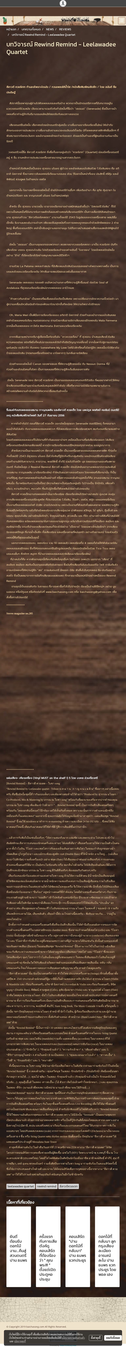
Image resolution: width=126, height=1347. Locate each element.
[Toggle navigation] (121, 20)
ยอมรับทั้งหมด (113, 1337)
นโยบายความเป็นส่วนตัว (73, 1337)
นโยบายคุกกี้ (20, 1341)
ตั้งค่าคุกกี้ (95, 1337)
